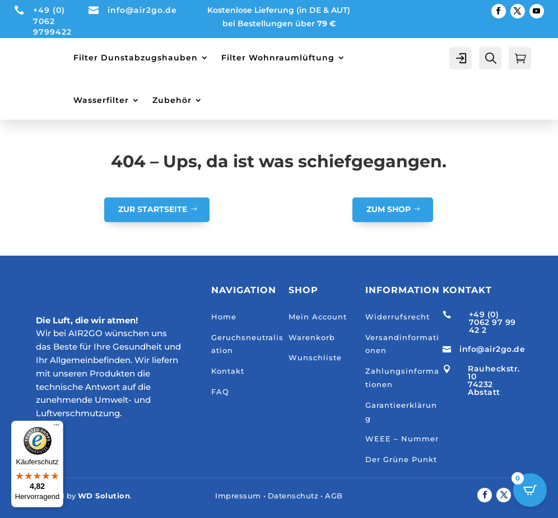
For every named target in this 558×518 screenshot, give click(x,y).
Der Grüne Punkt (401, 459)
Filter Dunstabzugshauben (135, 58)
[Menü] (56, 427)
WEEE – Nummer (402, 438)
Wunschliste (315, 357)
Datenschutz (293, 495)
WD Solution (104, 495)
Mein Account (318, 316)
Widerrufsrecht (397, 316)
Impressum (238, 495)
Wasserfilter (101, 100)
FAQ (220, 391)
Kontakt (227, 370)
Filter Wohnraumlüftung (277, 58)
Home (223, 316)
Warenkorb (312, 337)
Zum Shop (388, 209)
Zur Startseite (152, 209)
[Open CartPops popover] (530, 490)
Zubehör (172, 100)
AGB (334, 495)
